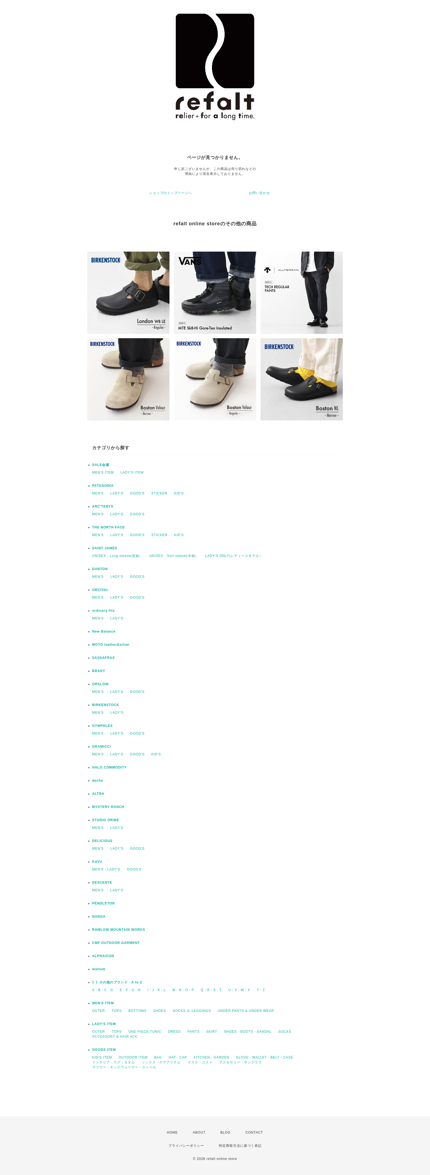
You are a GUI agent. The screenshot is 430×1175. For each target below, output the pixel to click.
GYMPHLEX (102, 726)
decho (97, 781)
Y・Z (261, 990)
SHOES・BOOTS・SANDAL (247, 1032)
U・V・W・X (239, 990)
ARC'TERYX (102, 506)
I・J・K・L (156, 990)
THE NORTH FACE (108, 527)
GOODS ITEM (104, 1050)
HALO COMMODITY (109, 767)
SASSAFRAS (103, 658)
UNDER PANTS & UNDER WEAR (246, 1011)
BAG (158, 1057)
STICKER (159, 493)
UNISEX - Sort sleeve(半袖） (173, 556)
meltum (99, 969)
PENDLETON (103, 903)
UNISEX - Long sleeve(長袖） (117, 556)
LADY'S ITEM (132, 472)
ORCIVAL (100, 590)
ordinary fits (103, 611)
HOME (172, 1132)
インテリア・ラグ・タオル (113, 1062)
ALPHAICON (103, 956)
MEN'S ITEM (103, 472)
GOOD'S (137, 493)
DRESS (174, 1032)
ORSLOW (100, 684)
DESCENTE (102, 882)
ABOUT (199, 1132)
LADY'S (116, 493)
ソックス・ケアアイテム (161, 1062)
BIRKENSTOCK (105, 705)
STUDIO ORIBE (105, 820)
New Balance (103, 631)
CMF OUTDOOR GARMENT (116, 943)
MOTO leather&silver (111, 645)
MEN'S (98, 493)
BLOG (225, 1132)
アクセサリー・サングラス (240, 1062)
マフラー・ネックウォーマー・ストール (124, 1067)
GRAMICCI (101, 747)
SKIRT (211, 1032)
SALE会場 (100, 465)
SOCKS (284, 1032)
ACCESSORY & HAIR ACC (115, 1037)
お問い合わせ (259, 193)
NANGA (99, 916)
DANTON (100, 569)
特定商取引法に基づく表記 (240, 1146)
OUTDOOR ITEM (133, 1057)
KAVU (97, 862)
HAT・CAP (178, 1057)
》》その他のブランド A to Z (117, 982)
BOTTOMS (137, 1011)
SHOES (159, 1011)
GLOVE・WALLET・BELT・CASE (264, 1057)
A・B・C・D (102, 990)
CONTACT (254, 1132)
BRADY (98, 671)
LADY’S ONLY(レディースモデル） (234, 556)
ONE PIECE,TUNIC (144, 1032)
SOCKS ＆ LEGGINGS (192, 1011)
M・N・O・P (183, 990)
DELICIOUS (102, 841)
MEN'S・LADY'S (106, 869)
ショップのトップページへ (170, 193)
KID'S (179, 493)
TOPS (116, 1011)
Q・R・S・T (211, 990)
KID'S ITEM (102, 1057)
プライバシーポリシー (186, 1146)
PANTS (194, 1032)
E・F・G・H (130, 990)
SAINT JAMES (104, 548)
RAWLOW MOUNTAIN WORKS (118, 930)
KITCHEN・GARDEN (211, 1057)
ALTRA (98, 794)
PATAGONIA (103, 486)
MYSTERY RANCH (108, 807)
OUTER (98, 1011)
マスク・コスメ (200, 1062)
